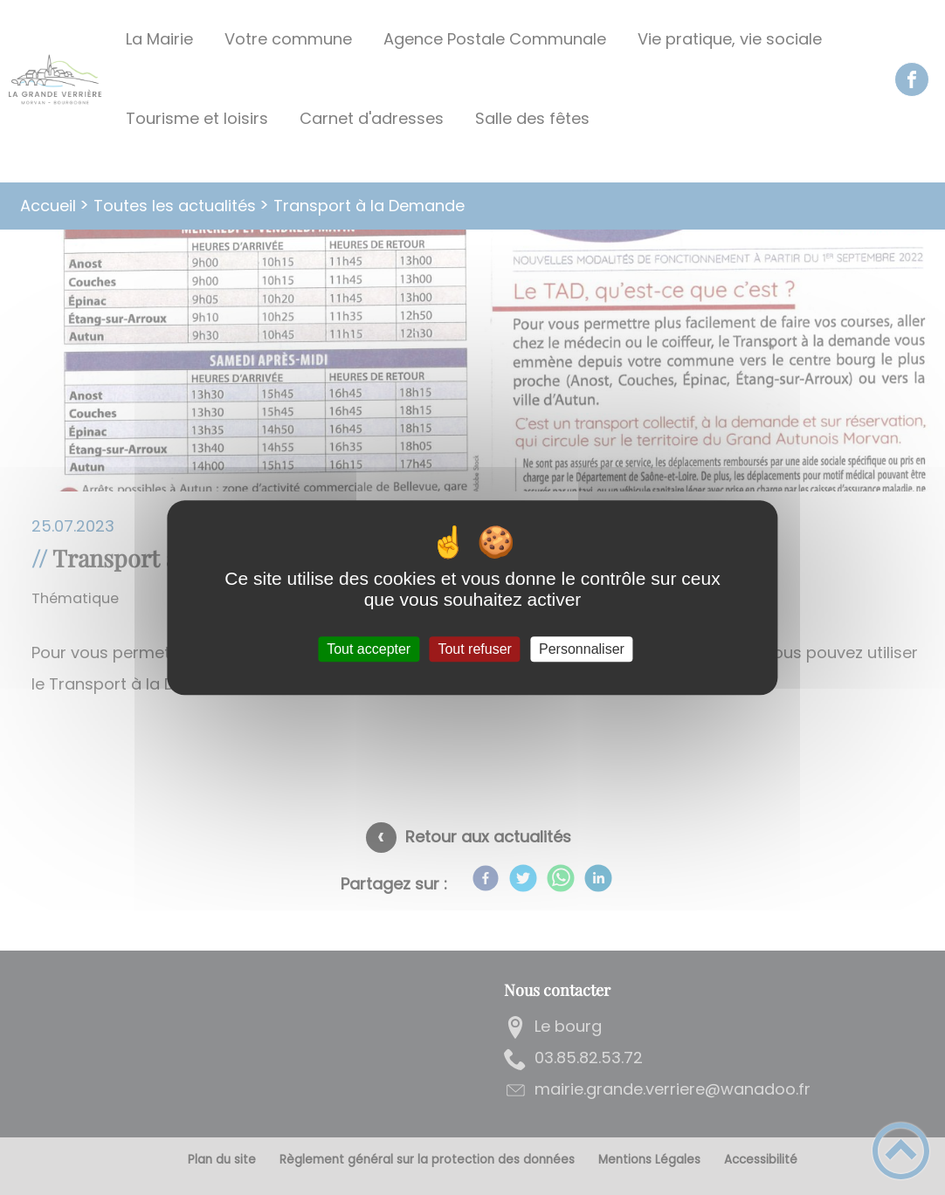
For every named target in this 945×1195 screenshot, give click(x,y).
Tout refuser (474, 649)
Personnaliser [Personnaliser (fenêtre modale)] (581, 649)
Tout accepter (368, 649)
